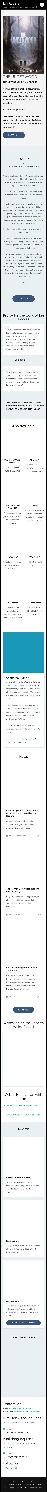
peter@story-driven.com (17, 1432)
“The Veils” (34, 557)
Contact (40, 1484)
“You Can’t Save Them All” (12, 506)
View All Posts (24, 1010)
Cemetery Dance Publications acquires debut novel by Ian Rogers (22, 813)
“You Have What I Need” (12, 461)
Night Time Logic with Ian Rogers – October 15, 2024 (23, 1107)
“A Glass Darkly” (34, 602)
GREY (31, 1481)
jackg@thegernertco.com (18, 1456)
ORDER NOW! (14, 135)
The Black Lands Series (13, 1484)
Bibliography (29, 1484)
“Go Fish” (34, 460)
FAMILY (23, 1481)
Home (15, 1481)
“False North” (12, 602)
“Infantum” (12, 557)
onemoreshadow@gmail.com (21, 1408)
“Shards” (35, 505)
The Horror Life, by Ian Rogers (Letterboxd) (22, 890)
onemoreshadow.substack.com (27, 1411)
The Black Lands (33, 725)
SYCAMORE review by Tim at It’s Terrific (23, 1114)
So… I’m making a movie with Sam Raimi (21, 969)
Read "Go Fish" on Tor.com (23, 1323)
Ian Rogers (11, 3)
